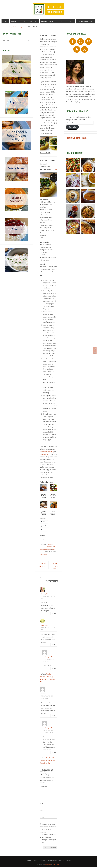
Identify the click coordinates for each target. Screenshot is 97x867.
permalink (44, 554)
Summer (42, 552)
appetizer (50, 544)
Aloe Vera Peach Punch (54, 566)
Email (42, 810)
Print (55, 169)
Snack (53, 549)
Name (42, 803)
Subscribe (72, 127)
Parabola (48, 864)
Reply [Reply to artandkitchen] (54, 644)
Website (42, 817)
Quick (49, 549)
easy (54, 546)
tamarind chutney (45, 454)
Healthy (42, 549)
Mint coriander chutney (47, 451)
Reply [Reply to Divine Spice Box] (54, 668)
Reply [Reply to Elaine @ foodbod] (54, 613)
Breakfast (49, 546)
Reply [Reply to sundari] (54, 716)
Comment (43, 786)
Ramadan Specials (43, 565)
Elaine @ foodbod (46, 594)
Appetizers (23, 27)
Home (4, 27)
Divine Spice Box (48, 657)
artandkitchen (45, 625)
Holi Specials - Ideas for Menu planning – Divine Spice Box (48, 760)
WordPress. (56, 864)
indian (46, 549)
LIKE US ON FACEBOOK (77, 138)
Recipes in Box (13, 27)
